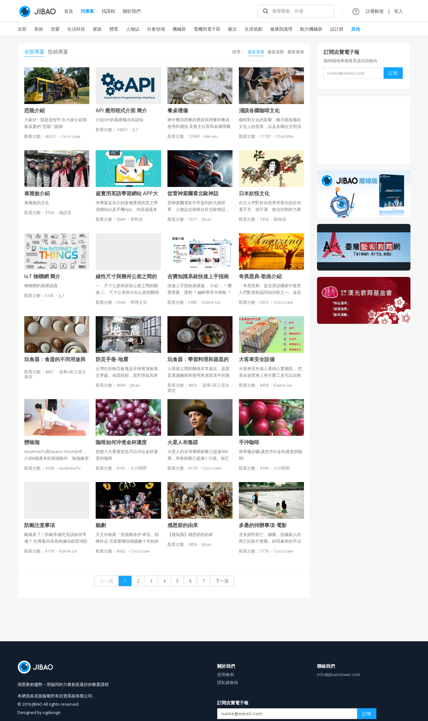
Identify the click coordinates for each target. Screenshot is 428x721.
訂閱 (366, 714)
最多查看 (256, 52)
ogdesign (52, 712)
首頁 (68, 11)
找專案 (87, 11)
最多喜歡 (276, 52)
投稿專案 (58, 51)
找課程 (108, 11)
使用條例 (225, 674)
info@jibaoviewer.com (338, 674)
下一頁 (222, 581)
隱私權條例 (227, 682)
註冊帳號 (375, 11)
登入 (398, 11)
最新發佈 (295, 52)
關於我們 (132, 11)
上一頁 (106, 581)
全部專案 (34, 51)
